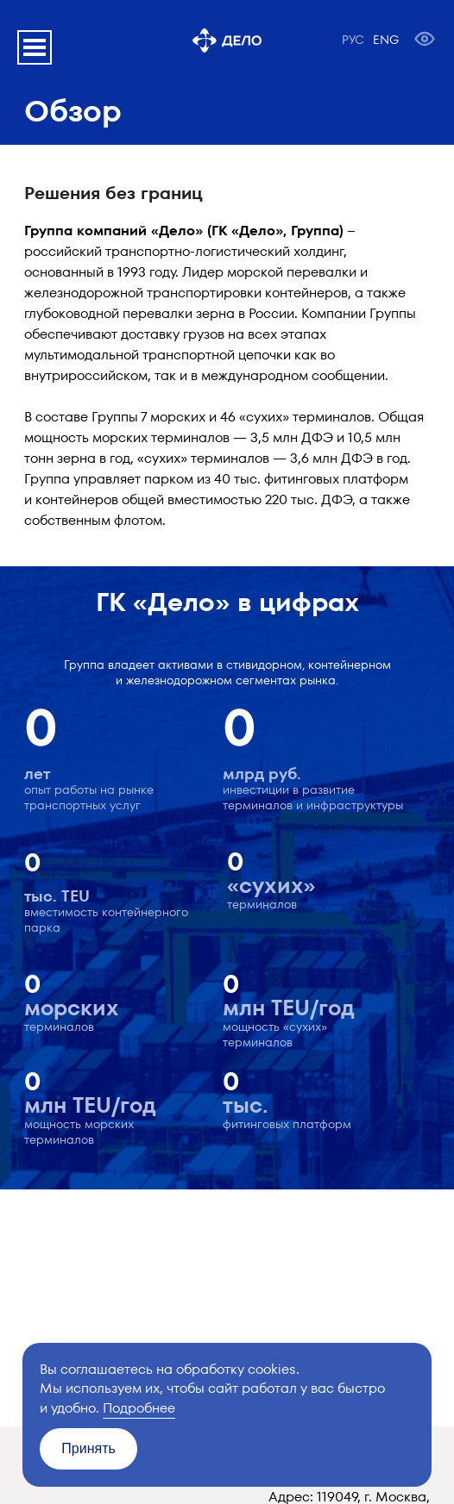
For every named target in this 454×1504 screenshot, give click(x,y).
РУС (353, 39)
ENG (386, 39)
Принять (88, 1448)
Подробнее (139, 1408)
